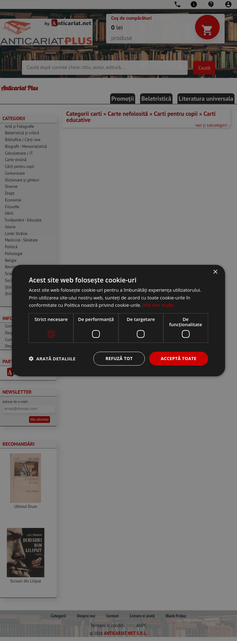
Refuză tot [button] (119, 358)
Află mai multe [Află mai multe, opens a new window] (158, 305)
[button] (52, 358)
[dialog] (118, 320)
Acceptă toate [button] (179, 358)
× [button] (215, 272)
